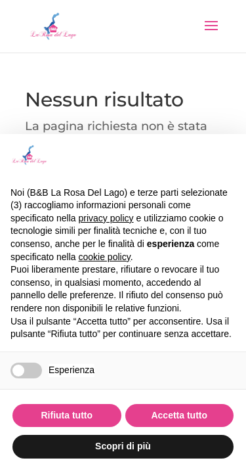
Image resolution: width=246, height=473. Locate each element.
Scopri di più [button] (123, 446)
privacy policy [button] (106, 218)
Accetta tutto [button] (179, 415)
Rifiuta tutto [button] (66, 415)
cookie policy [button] (105, 257)
